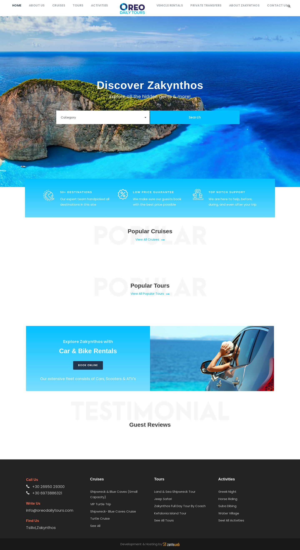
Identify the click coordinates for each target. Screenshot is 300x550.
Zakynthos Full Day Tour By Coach (180, 506)
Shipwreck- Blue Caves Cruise (113, 511)
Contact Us (277, 5)
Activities (99, 5)
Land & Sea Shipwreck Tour (174, 491)
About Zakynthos (244, 5)
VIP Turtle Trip (100, 504)
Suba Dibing (227, 506)
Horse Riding (227, 499)
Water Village (228, 513)
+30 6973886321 (47, 493)
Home (16, 5)
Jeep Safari (163, 499)
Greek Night (227, 491)
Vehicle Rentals (169, 5)
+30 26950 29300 (48, 486)
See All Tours (164, 520)
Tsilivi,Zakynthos (41, 527)
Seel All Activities (231, 520)
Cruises (58, 5)
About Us (37, 5)
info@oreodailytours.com (49, 510)
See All (95, 526)
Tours (78, 5)
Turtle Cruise (100, 518)
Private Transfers (206, 5)
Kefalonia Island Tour (170, 513)
